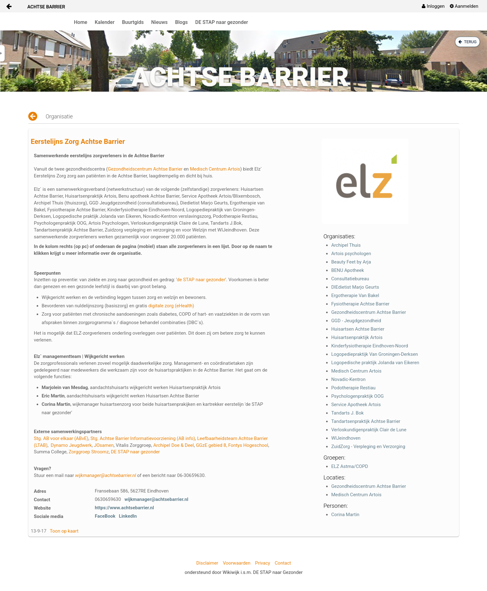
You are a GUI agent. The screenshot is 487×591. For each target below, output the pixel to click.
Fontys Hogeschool (248, 445)
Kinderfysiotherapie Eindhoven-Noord (369, 346)
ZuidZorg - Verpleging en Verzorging (368, 446)
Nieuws (159, 22)
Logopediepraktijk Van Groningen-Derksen (374, 354)
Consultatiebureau (350, 279)
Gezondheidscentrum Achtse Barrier (145, 169)
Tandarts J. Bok (347, 413)
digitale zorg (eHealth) (171, 306)
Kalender (105, 22)
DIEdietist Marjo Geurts (355, 287)
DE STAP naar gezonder (221, 22)
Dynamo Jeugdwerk (71, 445)
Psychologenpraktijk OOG (357, 396)
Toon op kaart (64, 531)
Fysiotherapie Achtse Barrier (360, 304)
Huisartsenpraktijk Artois (356, 337)
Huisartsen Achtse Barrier (357, 329)
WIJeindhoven (345, 438)
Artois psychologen (351, 253)
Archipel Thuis (346, 245)
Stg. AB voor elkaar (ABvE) (61, 438)
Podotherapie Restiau (353, 388)
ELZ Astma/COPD (349, 466)
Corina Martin (345, 514)
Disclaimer (207, 563)
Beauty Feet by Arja (351, 262)
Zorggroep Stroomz (89, 452)
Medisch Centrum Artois (215, 169)
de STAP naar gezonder (201, 279)
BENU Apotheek (347, 270)
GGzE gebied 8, (211, 445)
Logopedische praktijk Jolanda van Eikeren (375, 362)
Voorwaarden (237, 563)
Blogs (181, 22)
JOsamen (104, 445)
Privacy (262, 563)
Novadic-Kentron (348, 379)
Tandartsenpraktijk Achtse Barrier (365, 421)
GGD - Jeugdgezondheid (356, 320)
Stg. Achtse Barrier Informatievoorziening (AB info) (142, 438)
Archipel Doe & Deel (173, 445)
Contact (283, 563)
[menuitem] (433, 6)
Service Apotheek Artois (356, 404)
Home (80, 22)
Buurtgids (133, 22)
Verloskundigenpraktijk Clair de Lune (368, 430)
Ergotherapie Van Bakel (355, 295)
